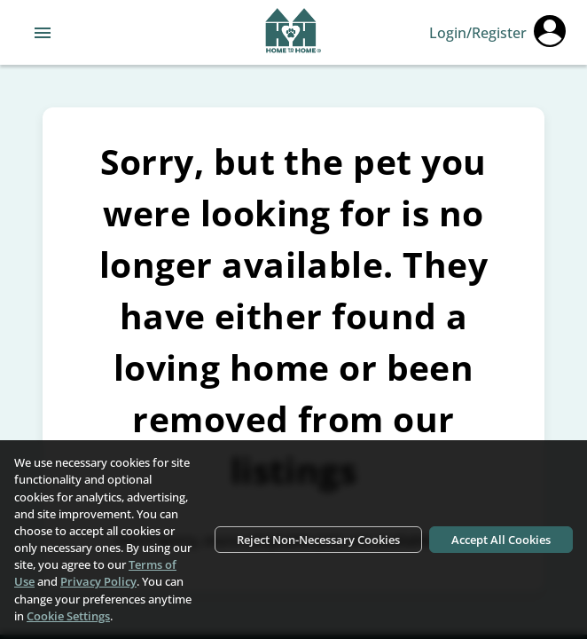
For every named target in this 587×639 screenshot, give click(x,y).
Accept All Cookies (501, 540)
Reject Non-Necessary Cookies (318, 540)
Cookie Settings (68, 616)
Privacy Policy (98, 581)
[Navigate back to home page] (293, 33)
